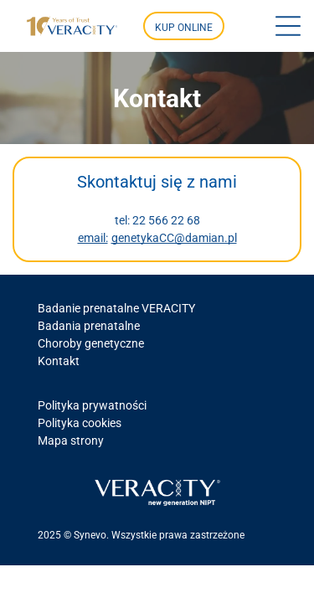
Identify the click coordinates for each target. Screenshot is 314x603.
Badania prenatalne (89, 325)
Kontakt (59, 361)
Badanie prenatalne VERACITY (116, 308)
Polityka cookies (79, 423)
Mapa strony (71, 440)
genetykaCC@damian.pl (174, 238)
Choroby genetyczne (91, 343)
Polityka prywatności (92, 405)
